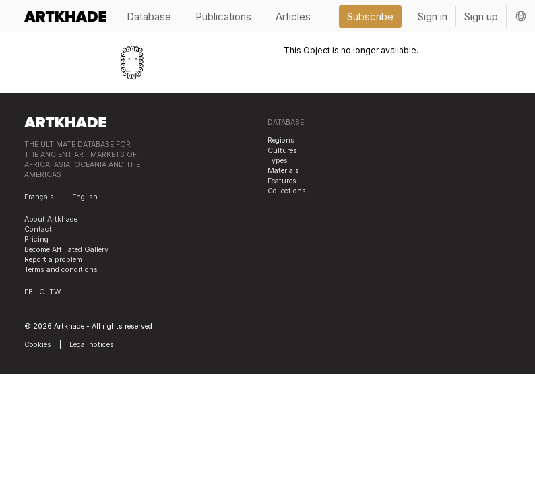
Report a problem (53, 259)
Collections (287, 191)
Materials (283, 170)
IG (41, 292)
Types (278, 160)
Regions (281, 140)
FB (28, 292)
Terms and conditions (61, 269)
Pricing (36, 239)
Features (282, 180)
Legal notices (91, 344)
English (85, 197)
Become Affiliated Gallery (66, 249)
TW (55, 292)
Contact (38, 229)
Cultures (282, 150)
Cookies (37, 344)
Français (39, 197)
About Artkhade (50, 219)
